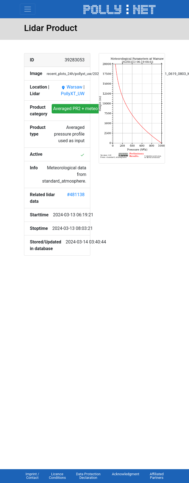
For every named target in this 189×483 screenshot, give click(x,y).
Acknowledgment (125, 474)
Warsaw (71, 87)
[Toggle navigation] (27, 9)
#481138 (76, 194)
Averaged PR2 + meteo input (81, 108)
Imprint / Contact (32, 476)
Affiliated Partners (157, 476)
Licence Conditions (57, 476)
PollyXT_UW (73, 93)
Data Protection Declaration (88, 476)
